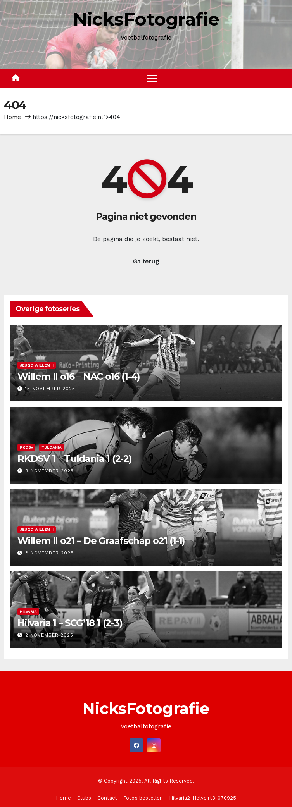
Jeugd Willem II (37, 365)
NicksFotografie (146, 19)
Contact (107, 798)
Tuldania (51, 447)
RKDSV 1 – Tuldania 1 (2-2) (74, 458)
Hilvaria (28, 611)
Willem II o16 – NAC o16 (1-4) (78, 376)
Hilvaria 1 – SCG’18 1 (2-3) (70, 622)
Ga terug (146, 261)
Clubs (84, 798)
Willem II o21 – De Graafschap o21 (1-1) (101, 540)
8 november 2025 (49, 553)
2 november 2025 (49, 635)
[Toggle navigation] (152, 78)
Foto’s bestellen (143, 798)
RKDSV (26, 447)
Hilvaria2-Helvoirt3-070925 (202, 798)
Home (12, 117)
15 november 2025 (50, 388)
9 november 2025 (49, 470)
